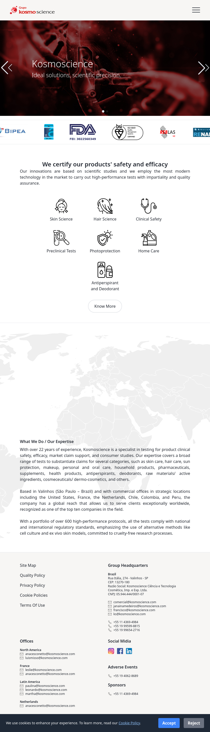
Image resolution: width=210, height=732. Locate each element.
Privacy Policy (32, 585)
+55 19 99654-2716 (124, 630)
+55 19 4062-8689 (123, 676)
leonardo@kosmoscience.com (43, 690)
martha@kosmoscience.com (42, 694)
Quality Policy (32, 575)
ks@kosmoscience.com (127, 614)
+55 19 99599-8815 (124, 626)
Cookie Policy (129, 723)
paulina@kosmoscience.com (42, 686)
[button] (203, 68)
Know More (105, 306)
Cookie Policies (33, 595)
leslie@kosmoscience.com (41, 670)
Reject (194, 723)
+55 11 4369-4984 (123, 622)
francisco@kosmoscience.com (131, 610)
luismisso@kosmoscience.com (44, 658)
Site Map (28, 565)
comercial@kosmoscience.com (132, 602)
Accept (169, 723)
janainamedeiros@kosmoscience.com (137, 606)
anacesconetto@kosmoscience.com (47, 654)
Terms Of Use (32, 605)
